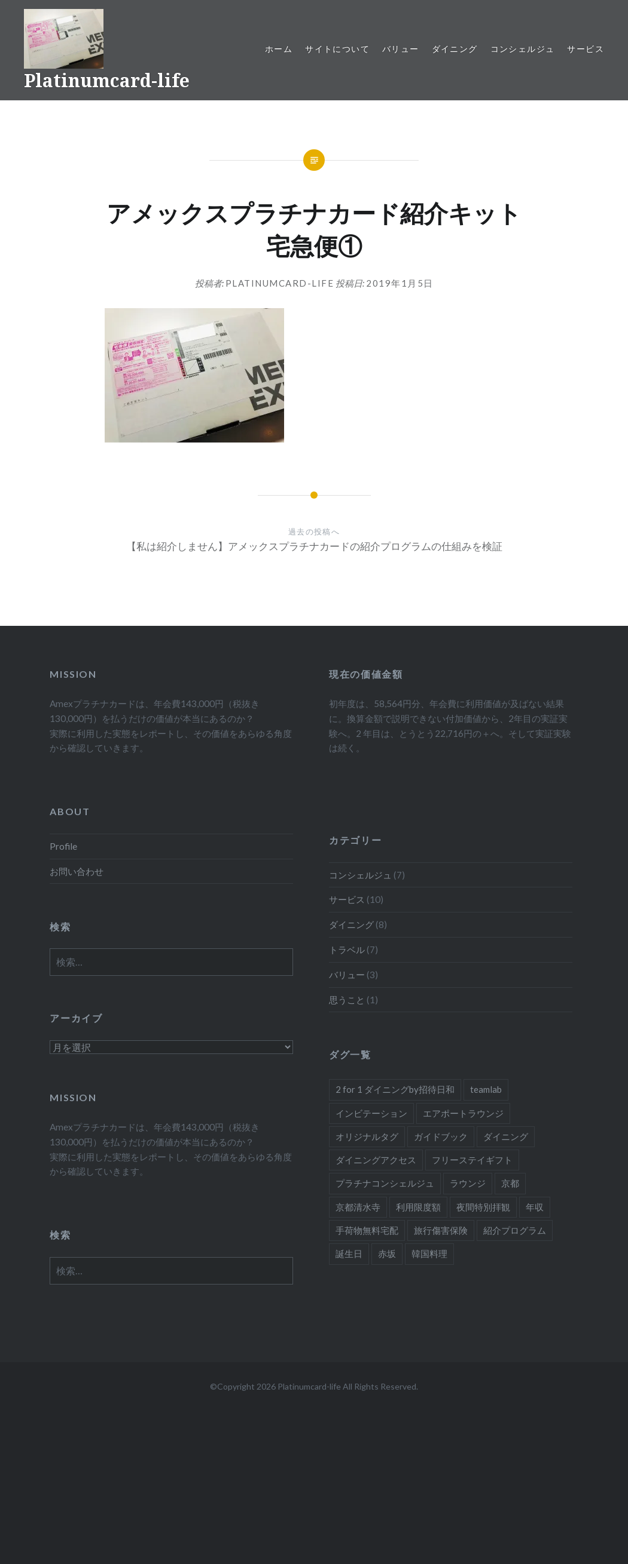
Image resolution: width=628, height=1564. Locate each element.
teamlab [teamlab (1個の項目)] (486, 1089)
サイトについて (337, 49)
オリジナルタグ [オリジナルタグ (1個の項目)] (367, 1136)
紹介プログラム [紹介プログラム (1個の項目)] (514, 1230)
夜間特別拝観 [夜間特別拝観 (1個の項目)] (483, 1207)
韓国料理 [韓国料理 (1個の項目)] (429, 1253)
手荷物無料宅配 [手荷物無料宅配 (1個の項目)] (367, 1230)
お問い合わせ (76, 871)
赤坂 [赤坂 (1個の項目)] (387, 1253)
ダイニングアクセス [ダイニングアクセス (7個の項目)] (376, 1159)
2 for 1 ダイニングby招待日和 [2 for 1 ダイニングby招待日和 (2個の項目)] (395, 1089)
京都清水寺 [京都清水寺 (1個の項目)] (358, 1207)
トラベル (347, 949)
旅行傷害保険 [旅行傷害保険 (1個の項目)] (441, 1230)
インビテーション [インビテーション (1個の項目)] (371, 1113)
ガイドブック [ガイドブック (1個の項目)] (441, 1136)
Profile (63, 846)
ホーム (278, 49)
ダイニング (455, 49)
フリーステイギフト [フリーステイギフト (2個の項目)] (472, 1159)
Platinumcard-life (107, 80)
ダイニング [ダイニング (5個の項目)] (505, 1136)
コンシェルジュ (522, 49)
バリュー (400, 49)
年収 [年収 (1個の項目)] (535, 1207)
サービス (585, 49)
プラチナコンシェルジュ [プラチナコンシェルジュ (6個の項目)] (385, 1183)
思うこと (347, 999)
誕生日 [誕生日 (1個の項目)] (349, 1253)
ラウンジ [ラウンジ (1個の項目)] (468, 1183)
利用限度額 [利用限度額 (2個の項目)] (418, 1207)
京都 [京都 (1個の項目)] (510, 1183)
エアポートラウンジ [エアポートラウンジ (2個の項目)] (463, 1113)
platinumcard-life (279, 283)
